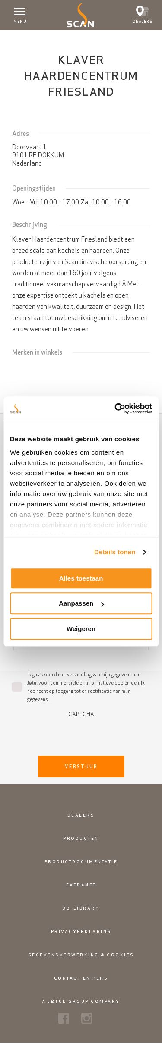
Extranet (81, 885)
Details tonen (114, 552)
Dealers (81, 815)
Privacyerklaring (81, 931)
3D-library (81, 908)
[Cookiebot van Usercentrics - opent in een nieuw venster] (115, 408)
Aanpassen (81, 603)
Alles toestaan (81, 578)
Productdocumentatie (81, 861)
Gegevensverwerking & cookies (81, 955)
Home (13, 38)
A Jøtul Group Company (81, 1001)
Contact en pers (81, 978)
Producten (81, 838)
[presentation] (81, 734)
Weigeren (81, 628)
